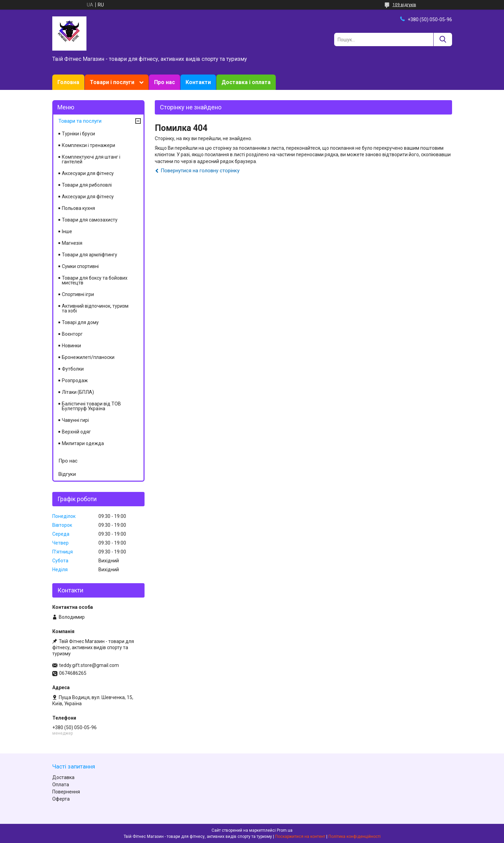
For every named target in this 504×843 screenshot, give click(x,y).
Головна (68, 82)
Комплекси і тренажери (88, 145)
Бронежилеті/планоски (88, 357)
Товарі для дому (80, 322)
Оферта (61, 799)
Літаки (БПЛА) (78, 392)
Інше (67, 231)
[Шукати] (442, 39)
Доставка (63, 777)
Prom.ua (284, 830)
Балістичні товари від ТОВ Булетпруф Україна (91, 406)
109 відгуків (404, 4)
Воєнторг (72, 334)
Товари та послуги (79, 121)
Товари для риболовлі (87, 185)
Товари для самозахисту (90, 220)
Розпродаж (75, 380)
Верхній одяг (76, 431)
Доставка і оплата (246, 82)
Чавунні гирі (75, 420)
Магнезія (72, 243)
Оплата (60, 784)
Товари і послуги (112, 82)
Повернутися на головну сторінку (200, 171)
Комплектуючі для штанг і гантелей (91, 159)
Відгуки (67, 474)
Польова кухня (78, 208)
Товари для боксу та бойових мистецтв (94, 280)
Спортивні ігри (78, 294)
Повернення (66, 791)
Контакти (198, 82)
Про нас (164, 82)
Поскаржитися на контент (300, 836)
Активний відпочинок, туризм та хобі (95, 308)
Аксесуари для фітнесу (88, 173)
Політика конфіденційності (354, 836)
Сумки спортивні (80, 266)
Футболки (73, 369)
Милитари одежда (83, 443)
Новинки (71, 345)
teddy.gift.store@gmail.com (89, 665)
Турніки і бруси (78, 133)
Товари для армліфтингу (89, 254)
